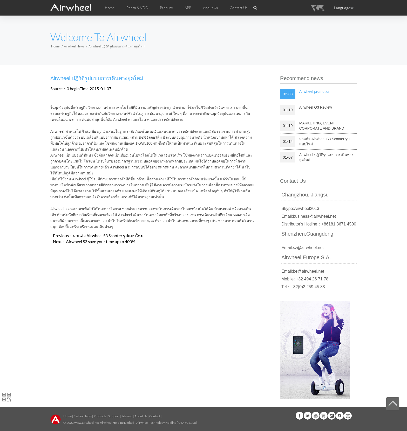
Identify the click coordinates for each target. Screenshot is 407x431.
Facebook (299, 416)
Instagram (332, 416)
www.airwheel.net (86, 423)
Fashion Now (83, 416)
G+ (324, 416)
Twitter (307, 416)
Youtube (316, 416)
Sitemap (126, 416)
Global (348, 416)
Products (100, 416)
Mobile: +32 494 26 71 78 (304, 279)
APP (188, 8)
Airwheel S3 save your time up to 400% (100, 241)
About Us (140, 416)
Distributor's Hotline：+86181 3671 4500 (318, 224)
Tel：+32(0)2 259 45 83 (303, 287)
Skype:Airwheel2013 (300, 208)
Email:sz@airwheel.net (302, 247)
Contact (154, 416)
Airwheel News (74, 46)
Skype (340, 416)
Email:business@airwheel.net (308, 216)
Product (166, 8)
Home (109, 8)
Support (113, 416)
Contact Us (238, 8)
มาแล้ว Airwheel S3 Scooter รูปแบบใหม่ (108, 235)
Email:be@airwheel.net (302, 271)
